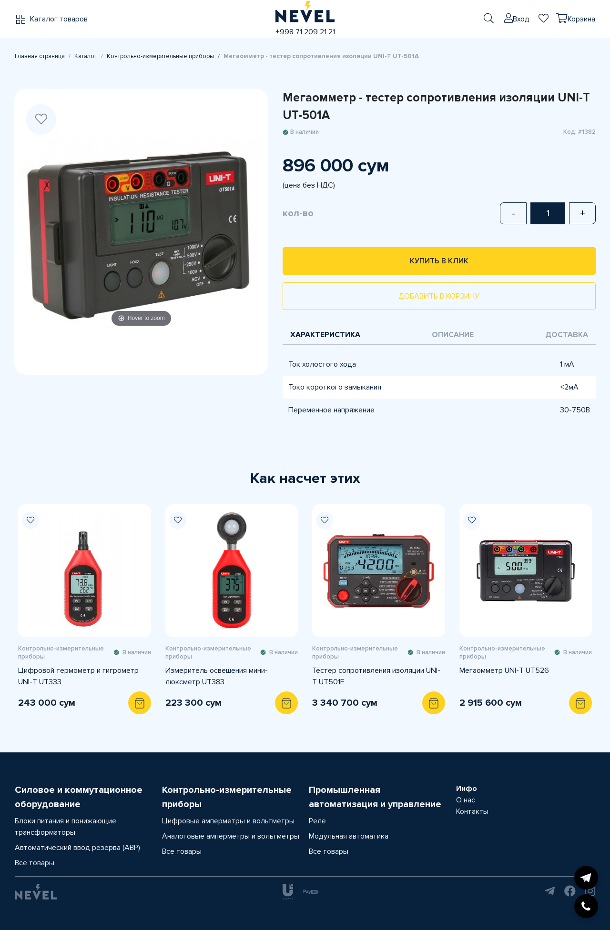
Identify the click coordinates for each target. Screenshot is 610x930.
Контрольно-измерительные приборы (160, 56)
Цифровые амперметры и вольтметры (228, 821)
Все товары (34, 863)
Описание (453, 335)
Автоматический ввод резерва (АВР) (77, 847)
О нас (465, 800)
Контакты (472, 811)
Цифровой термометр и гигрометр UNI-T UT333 (78, 676)
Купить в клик (439, 261)
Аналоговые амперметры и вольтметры (230, 836)
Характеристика (325, 335)
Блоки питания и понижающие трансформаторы (65, 826)
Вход (521, 19)
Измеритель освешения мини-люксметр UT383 (216, 676)
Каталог (85, 56)
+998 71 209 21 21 (305, 32)
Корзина (581, 19)
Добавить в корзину (438, 296)
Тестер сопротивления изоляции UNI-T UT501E (376, 676)
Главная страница (40, 56)
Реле (317, 821)
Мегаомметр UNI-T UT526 (504, 670)
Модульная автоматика (348, 836)
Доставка (566, 335)
